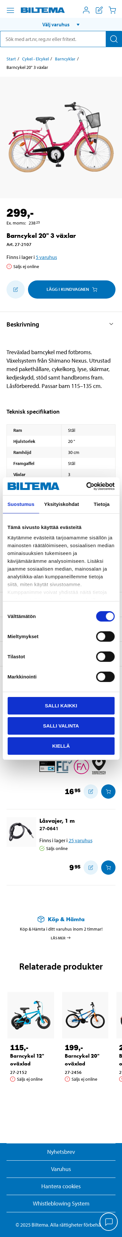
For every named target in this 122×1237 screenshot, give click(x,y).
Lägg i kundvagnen (72, 289)
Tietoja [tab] (102, 504)
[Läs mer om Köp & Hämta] (61, 919)
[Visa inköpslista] (99, 10)
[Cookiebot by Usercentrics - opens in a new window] (87, 486)
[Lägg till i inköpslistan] (16, 289)
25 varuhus (80, 840)
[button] (61, 24)
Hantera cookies (61, 1186)
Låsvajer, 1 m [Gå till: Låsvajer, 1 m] (57, 820)
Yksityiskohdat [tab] (61, 504)
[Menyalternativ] (10, 10)
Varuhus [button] (61, 1169)
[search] (61, 39)
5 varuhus (46, 257)
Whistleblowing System (61, 1203)
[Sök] (114, 39)
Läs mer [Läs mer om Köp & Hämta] (61, 937)
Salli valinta (61, 725)
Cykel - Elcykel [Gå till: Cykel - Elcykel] (35, 59)
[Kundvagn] (112, 10)
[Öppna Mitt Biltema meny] (86, 10)
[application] (109, 1222)
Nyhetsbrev (61, 1151)
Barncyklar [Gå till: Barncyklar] (65, 59)
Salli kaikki (61, 705)
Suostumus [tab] (20, 504)
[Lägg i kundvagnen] (108, 791)
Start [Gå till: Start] (11, 59)
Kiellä (61, 745)
